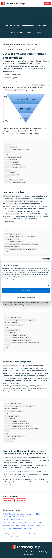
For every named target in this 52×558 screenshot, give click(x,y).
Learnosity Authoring (10, 47)
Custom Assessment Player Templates (17, 528)
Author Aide (41, 26)
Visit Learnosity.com (27, 554)
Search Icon (41, 3)
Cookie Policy (9, 279)
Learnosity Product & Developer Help (14, 44)
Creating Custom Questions (13, 519)
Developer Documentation (21, 32)
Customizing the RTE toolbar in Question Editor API (22, 522)
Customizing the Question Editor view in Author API (19, 49)
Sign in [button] (47, 3)
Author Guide (24, 552)
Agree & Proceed (26, 290)
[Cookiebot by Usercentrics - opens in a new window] (42, 259)
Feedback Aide (28, 26)
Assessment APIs (12, 26)
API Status (33, 552)
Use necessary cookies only (26, 297)
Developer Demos (12, 552)
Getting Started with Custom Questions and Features (23, 525)
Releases (37, 32)
